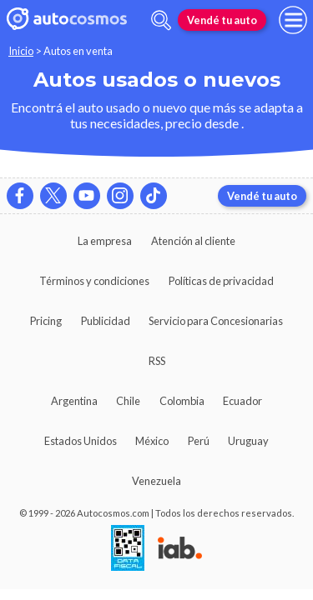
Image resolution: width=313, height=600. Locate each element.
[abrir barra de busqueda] (161, 20)
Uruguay (248, 441)
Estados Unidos (80, 441)
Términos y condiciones (94, 281)
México (152, 441)
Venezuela (156, 481)
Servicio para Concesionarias (216, 321)
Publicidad (105, 321)
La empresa (105, 241)
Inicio (20, 51)
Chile (128, 401)
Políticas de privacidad (221, 281)
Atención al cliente (193, 241)
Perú (199, 441)
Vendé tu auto (222, 20)
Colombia (181, 401)
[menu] (293, 20)
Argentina (74, 401)
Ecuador (242, 401)
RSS (157, 361)
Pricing (46, 321)
